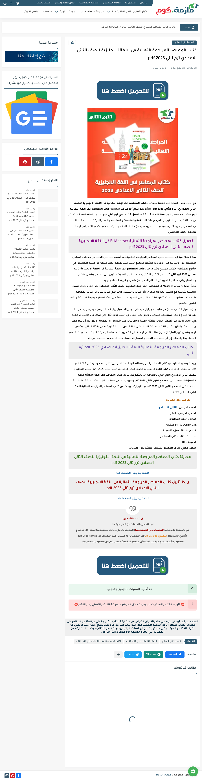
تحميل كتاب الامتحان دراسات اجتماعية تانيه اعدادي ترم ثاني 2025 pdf (22, 253)
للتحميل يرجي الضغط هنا (133, 498)
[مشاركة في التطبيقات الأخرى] (118, 654)
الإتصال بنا (130, 3)
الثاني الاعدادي (167, 407)
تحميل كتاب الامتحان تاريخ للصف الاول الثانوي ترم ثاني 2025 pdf (21, 198)
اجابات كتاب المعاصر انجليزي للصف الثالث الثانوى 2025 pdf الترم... (138, 27)
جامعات (47, 11)
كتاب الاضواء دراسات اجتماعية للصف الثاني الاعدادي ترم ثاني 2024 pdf (21, 290)
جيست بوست (43, 3)
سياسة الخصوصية (88, 3)
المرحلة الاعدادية (94, 11)
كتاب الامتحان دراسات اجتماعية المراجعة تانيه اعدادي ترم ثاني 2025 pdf (22, 271)
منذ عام (29, 190)
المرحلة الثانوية (68, 11)
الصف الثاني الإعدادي (184, 42)
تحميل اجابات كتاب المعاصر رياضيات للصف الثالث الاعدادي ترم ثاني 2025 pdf (20, 216)
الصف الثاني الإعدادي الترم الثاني (141, 641)
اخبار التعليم (140, 11)
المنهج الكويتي (31, 11)
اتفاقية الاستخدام (111, 3)
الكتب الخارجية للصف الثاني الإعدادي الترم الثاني (98, 641)
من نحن (144, 3)
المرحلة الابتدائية (121, 11)
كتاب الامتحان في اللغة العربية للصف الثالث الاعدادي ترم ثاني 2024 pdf (21, 308)
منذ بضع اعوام (26, 282)
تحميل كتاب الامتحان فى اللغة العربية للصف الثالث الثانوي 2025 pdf (21, 235)
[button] (175, 654)
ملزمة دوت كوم (163, 775)
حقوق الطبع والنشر (65, 3)
